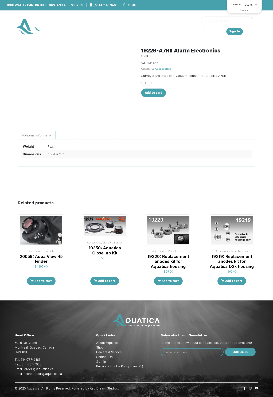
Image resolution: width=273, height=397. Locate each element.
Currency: (235, 5)
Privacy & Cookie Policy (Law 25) (119, 366)
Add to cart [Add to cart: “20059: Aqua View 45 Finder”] (43, 281)
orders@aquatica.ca (39, 369)
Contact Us (209, 31)
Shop (165, 31)
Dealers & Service (184, 31)
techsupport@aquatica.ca (43, 374)
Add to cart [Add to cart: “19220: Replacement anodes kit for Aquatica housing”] (170, 281)
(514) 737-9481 (106, 5)
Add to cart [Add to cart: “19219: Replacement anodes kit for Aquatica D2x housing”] (234, 281)
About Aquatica (107, 343)
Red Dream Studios (104, 388)
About (154, 31)
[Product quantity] (146, 83)
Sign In (234, 31)
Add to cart (153, 93)
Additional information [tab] (37, 135)
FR (222, 31)
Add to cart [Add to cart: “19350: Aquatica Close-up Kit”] (106, 281)
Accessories (163, 68)
